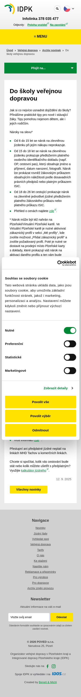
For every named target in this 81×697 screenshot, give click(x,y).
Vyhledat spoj (40, 539)
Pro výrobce (40, 577)
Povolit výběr (40, 416)
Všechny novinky (28, 489)
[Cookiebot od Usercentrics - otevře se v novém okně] (57, 263)
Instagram (54, 666)
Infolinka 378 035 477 (40, 19)
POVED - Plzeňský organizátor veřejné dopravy (18, 8)
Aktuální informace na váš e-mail (40, 606)
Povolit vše (40, 402)
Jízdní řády (41, 533)
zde (51, 211)
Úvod (9, 50)
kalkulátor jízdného (33, 470)
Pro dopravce (40, 582)
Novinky (40, 528)
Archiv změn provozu (40, 588)
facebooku (47, 666)
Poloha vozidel (37, 24)
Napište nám (40, 566)
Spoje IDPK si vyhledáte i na (40, 674)
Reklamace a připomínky (40, 571)
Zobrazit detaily (56, 388)
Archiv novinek (51, 50)
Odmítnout (40, 430)
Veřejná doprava (27, 50)
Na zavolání (57, 24)
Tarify (40, 550)
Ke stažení (40, 560)
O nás (40, 555)
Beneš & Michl (48, 682)
